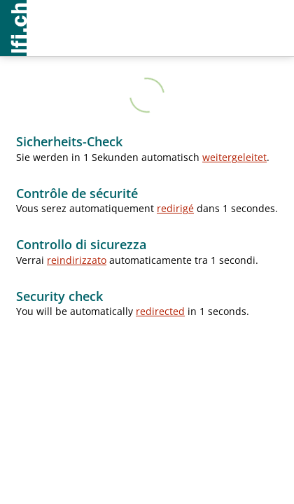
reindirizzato (76, 260)
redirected (160, 311)
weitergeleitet (234, 157)
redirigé (175, 208)
